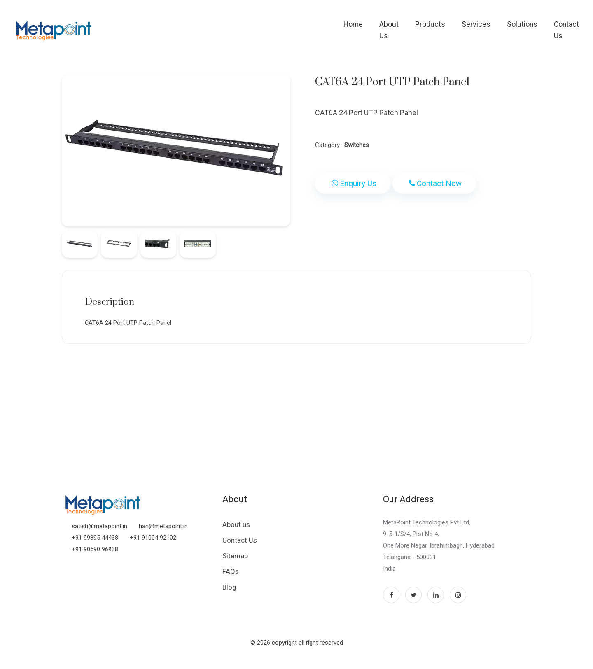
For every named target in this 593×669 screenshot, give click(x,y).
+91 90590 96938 (95, 552)
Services (451, 27)
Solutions (497, 27)
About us (236, 528)
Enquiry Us (352, 183)
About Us (359, 27)
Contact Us (546, 27)
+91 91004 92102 (153, 541)
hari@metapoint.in (163, 529)
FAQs (230, 575)
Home (317, 27)
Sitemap (235, 559)
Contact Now (434, 183)
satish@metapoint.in (99, 529)
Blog (229, 590)
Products (405, 27)
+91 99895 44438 (95, 541)
